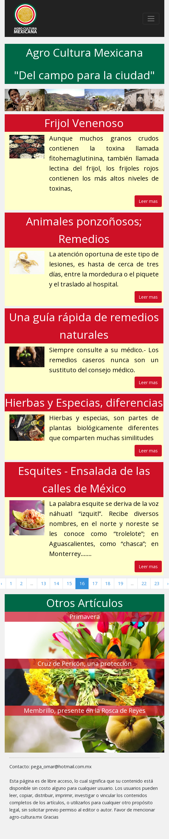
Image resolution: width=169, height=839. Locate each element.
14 (56, 583)
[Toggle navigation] (151, 18)
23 (156, 583)
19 (120, 583)
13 (43, 583)
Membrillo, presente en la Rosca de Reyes (85, 710)
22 (143, 583)
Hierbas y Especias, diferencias (84, 402)
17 (94, 583)
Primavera (84, 616)
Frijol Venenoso (84, 123)
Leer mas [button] (148, 201)
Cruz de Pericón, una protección (85, 663)
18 (107, 583)
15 (69, 583)
